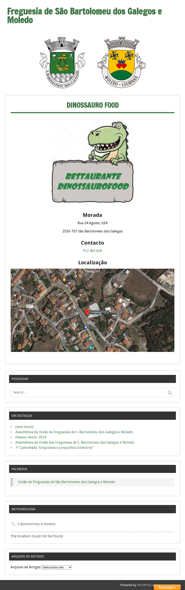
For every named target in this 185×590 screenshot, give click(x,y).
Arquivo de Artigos (26, 567)
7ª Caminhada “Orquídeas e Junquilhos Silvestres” (54, 448)
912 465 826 (92, 251)
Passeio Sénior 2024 (30, 437)
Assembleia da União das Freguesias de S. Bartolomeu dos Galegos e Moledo (74, 442)
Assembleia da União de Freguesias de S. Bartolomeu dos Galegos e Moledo (74, 432)
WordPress (144, 585)
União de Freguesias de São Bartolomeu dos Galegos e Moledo (66, 482)
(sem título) (24, 427)
